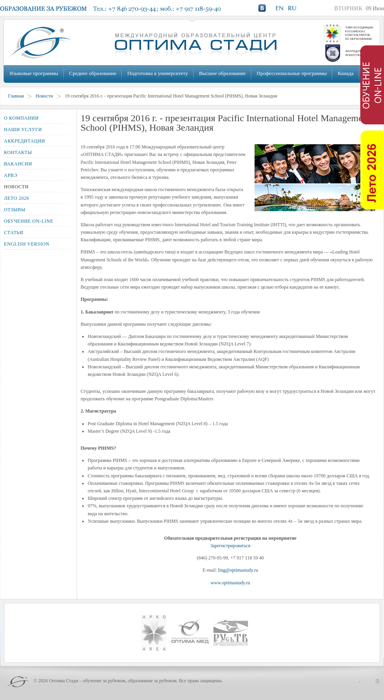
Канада (346, 73)
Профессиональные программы (292, 73)
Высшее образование (222, 73)
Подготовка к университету (157, 73)
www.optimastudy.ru (230, 583)
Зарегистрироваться (230, 545)
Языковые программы (33, 73)
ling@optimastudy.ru (238, 570)
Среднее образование (92, 73)
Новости (44, 96)
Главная (16, 96)
